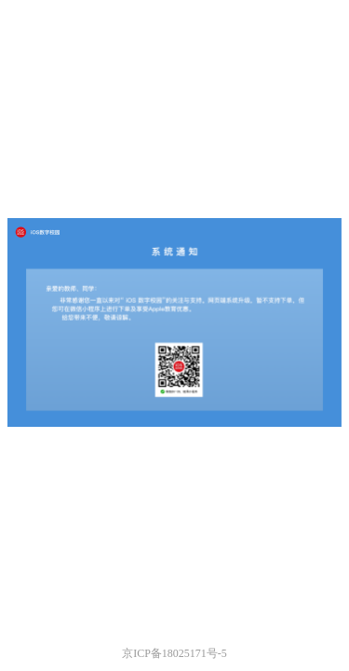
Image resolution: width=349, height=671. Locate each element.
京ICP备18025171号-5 (174, 653)
